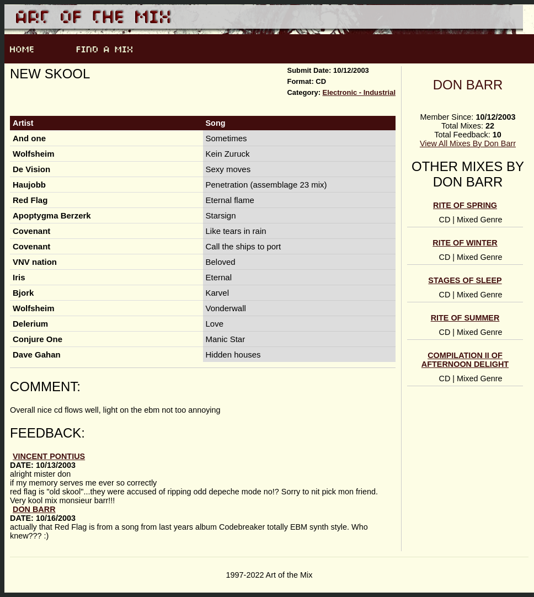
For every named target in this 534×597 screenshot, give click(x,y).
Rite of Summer (465, 317)
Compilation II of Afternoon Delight (465, 360)
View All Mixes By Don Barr (468, 143)
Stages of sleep (464, 280)
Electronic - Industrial (359, 92)
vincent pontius (49, 456)
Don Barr (468, 84)
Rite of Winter (465, 242)
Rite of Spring (465, 205)
